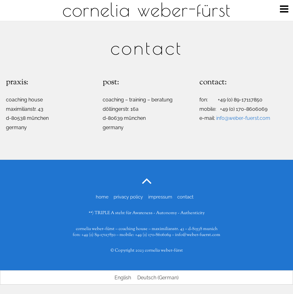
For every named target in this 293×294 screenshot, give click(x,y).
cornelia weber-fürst (164, 250)
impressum (160, 197)
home (102, 197)
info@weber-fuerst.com (243, 118)
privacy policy (128, 197)
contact (185, 197)
